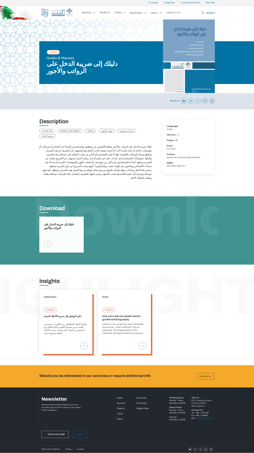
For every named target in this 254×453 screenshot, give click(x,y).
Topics (118, 12)
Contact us (173, 12)
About (154, 13)
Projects (105, 12)
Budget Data (169, 3)
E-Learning (153, 3)
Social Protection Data (190, 3)
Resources (136, 13)
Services (87, 12)
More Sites (210, 3)
